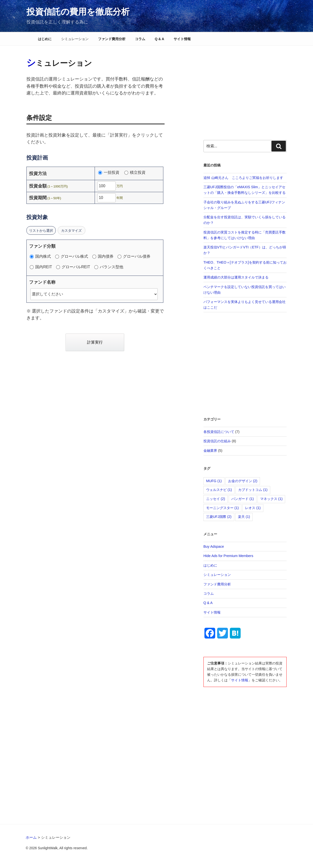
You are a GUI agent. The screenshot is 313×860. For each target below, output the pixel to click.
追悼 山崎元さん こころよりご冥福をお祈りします (243, 178)
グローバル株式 (72, 256)
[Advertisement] (245, 91)
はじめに (45, 39)
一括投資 (110, 172)
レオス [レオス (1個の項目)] (253, 508)
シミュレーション (75, 39)
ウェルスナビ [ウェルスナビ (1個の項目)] (219, 490)
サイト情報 (182, 39)
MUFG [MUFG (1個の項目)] (214, 481)
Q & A (159, 39)
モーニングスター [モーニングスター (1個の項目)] (222, 508)
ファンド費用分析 (111, 39)
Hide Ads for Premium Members (228, 556)
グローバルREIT (74, 267)
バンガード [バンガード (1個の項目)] (242, 499)
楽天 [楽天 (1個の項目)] (244, 517)
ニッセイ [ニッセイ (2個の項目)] (215, 499)
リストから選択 (41, 230)
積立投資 (135, 172)
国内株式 (41, 256)
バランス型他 (108, 267)
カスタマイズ (71, 230)
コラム (140, 39)
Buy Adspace (213, 546)
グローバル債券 (135, 256)
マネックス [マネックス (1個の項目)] (271, 499)
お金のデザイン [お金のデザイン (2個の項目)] (242, 481)
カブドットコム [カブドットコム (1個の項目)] (253, 490)
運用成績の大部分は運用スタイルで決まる (235, 277)
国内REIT (42, 267)
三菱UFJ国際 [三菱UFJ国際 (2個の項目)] (219, 517)
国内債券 (104, 256)
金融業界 (210, 451)
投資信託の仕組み (217, 441)
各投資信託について (218, 432)
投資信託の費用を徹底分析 (78, 11)
